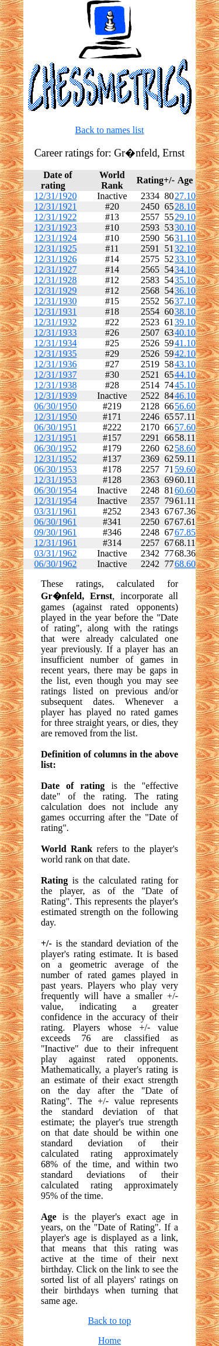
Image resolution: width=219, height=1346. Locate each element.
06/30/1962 (55, 564)
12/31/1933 (55, 333)
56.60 (185, 406)
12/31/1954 (55, 501)
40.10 (185, 333)
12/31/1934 (55, 343)
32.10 (185, 248)
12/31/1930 (55, 301)
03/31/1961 (55, 511)
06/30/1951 (55, 427)
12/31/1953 (55, 480)
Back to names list (109, 130)
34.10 (185, 269)
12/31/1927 (55, 269)
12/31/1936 (55, 364)
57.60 (185, 427)
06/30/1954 (55, 490)
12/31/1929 (55, 290)
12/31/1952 (55, 459)
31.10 (185, 238)
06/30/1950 (55, 406)
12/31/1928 (55, 280)
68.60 (185, 564)
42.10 (185, 354)
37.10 (185, 301)
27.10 (185, 196)
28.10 (185, 206)
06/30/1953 (55, 469)
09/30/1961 (55, 532)
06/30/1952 (55, 448)
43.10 (185, 364)
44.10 (185, 375)
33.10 (185, 259)
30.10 (185, 227)
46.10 (185, 396)
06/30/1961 (55, 522)
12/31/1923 (55, 227)
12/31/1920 (55, 196)
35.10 (185, 280)
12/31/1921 (55, 206)
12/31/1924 (55, 238)
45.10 (185, 385)
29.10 (185, 217)
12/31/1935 (55, 354)
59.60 (185, 469)
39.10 (185, 322)
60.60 (185, 490)
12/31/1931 (55, 311)
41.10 (185, 343)
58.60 (185, 448)
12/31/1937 (55, 375)
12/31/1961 (55, 543)
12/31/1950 (55, 417)
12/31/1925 (55, 248)
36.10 (185, 290)
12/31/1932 (55, 322)
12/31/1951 (55, 438)
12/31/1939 (55, 396)
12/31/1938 (55, 385)
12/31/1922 (55, 217)
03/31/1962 (55, 553)
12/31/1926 (55, 259)
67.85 (185, 532)
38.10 (185, 311)
